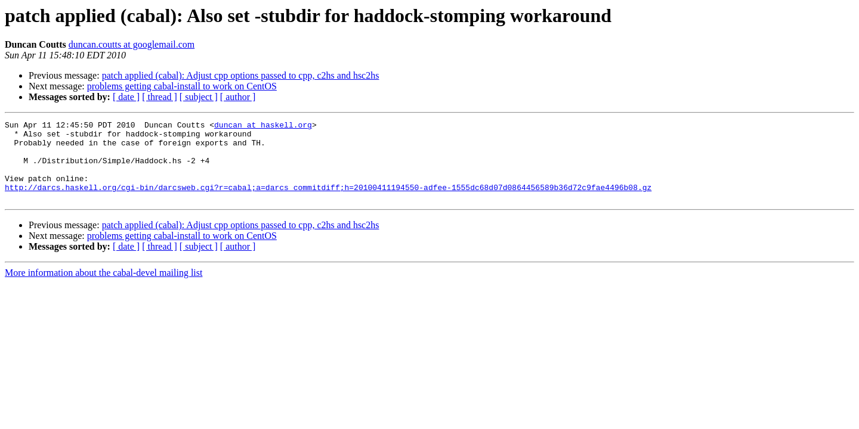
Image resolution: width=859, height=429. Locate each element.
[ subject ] (199, 97)
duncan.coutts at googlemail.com (132, 44)
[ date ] (126, 97)
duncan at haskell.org (263, 126)
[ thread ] (159, 97)
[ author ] (238, 97)
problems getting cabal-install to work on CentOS (182, 86)
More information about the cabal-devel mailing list (103, 289)
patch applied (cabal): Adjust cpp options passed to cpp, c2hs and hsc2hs (240, 75)
